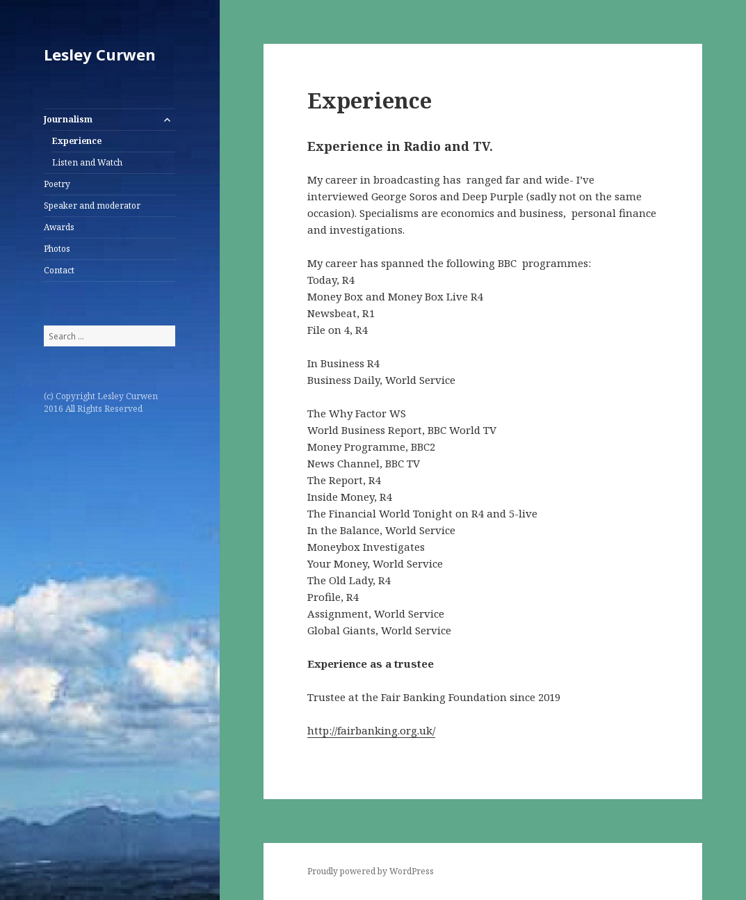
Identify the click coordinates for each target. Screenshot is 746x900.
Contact (59, 270)
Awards (59, 227)
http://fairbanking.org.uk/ (371, 730)
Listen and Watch (87, 162)
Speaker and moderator (92, 205)
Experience (77, 141)
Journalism (68, 119)
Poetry (57, 184)
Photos (57, 249)
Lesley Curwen (100, 54)
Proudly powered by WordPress (370, 871)
